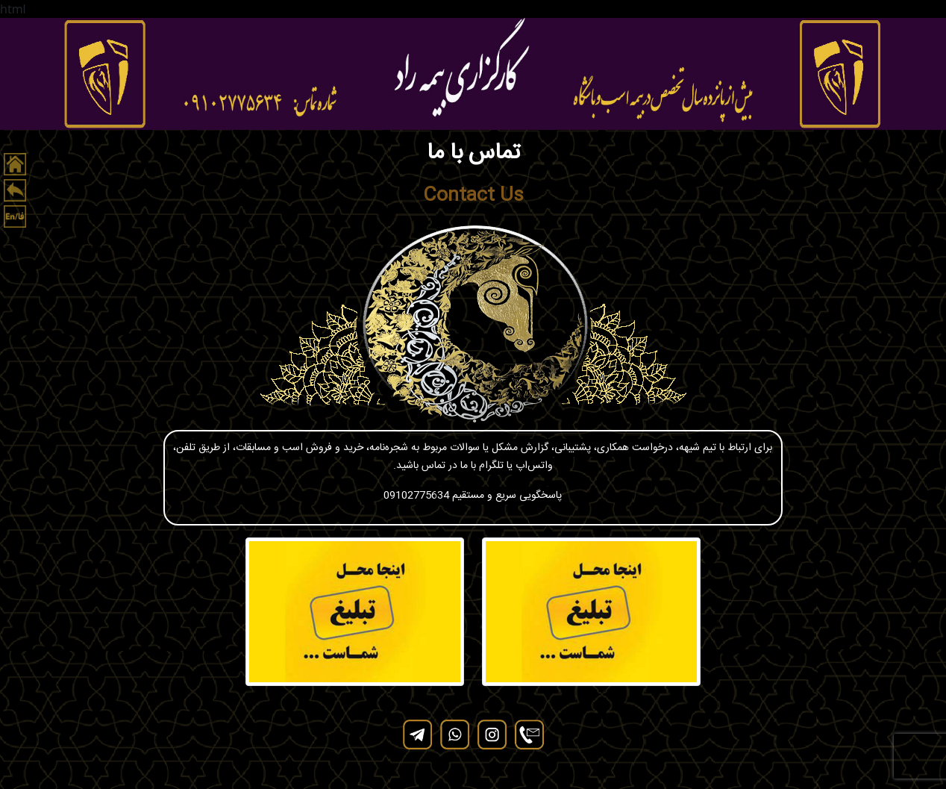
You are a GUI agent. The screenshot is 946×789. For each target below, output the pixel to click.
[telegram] (417, 734)
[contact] (529, 734)
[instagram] (492, 734)
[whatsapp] (454, 734)
